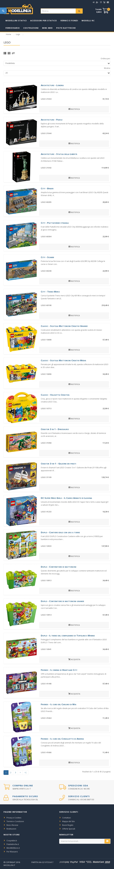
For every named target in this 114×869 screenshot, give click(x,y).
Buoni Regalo (67, 825)
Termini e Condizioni (15, 821)
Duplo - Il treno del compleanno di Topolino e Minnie (68, 635)
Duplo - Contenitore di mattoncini (58, 566)
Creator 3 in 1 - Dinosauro (55, 429)
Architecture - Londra (52, 85)
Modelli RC (88, 20)
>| (25, 772)
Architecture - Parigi (51, 119)
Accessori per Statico (43, 20)
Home (8, 34)
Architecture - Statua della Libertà (59, 153)
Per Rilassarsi (12, 851)
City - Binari (47, 188)
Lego (18, 34)
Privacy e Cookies (14, 817)
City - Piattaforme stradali (55, 222)
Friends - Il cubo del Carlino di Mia (58, 704)
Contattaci (66, 817)
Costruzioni (31, 28)
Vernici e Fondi (69, 20)
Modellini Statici (16, 20)
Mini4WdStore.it (13, 848)
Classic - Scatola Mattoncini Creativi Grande (64, 325)
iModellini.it (9, 865)
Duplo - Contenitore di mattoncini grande (62, 601)
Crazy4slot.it (12, 840)
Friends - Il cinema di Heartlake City (59, 669)
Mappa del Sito (68, 821)
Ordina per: (105, 58)
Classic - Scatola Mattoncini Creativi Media (63, 360)
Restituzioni (11, 829)
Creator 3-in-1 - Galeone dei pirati (58, 463)
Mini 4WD (47, 28)
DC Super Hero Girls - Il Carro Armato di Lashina (66, 497)
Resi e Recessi (12, 825)
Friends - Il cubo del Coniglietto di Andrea (62, 738)
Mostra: (107, 68)
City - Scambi (47, 257)
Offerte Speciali (68, 829)
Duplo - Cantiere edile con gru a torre (60, 532)
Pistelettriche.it (13, 844)
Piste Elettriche (66, 28)
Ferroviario (12, 28)
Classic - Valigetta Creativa (55, 394)
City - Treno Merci (50, 291)
